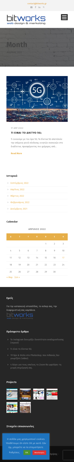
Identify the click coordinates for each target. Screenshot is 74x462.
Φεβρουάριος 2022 (19, 202)
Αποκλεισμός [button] (39, 453)
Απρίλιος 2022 (17, 189)
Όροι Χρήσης (50, 454)
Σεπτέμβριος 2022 (19, 183)
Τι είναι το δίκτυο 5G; (26, 132)
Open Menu (64, 17)
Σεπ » (17, 277)
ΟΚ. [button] (26, 452)
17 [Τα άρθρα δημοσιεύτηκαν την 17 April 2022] (63, 257)
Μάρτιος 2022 (17, 196)
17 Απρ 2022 (17, 128)
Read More (16, 153)
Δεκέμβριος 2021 (18, 208)
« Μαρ (9, 277)
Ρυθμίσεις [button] (14, 452)
